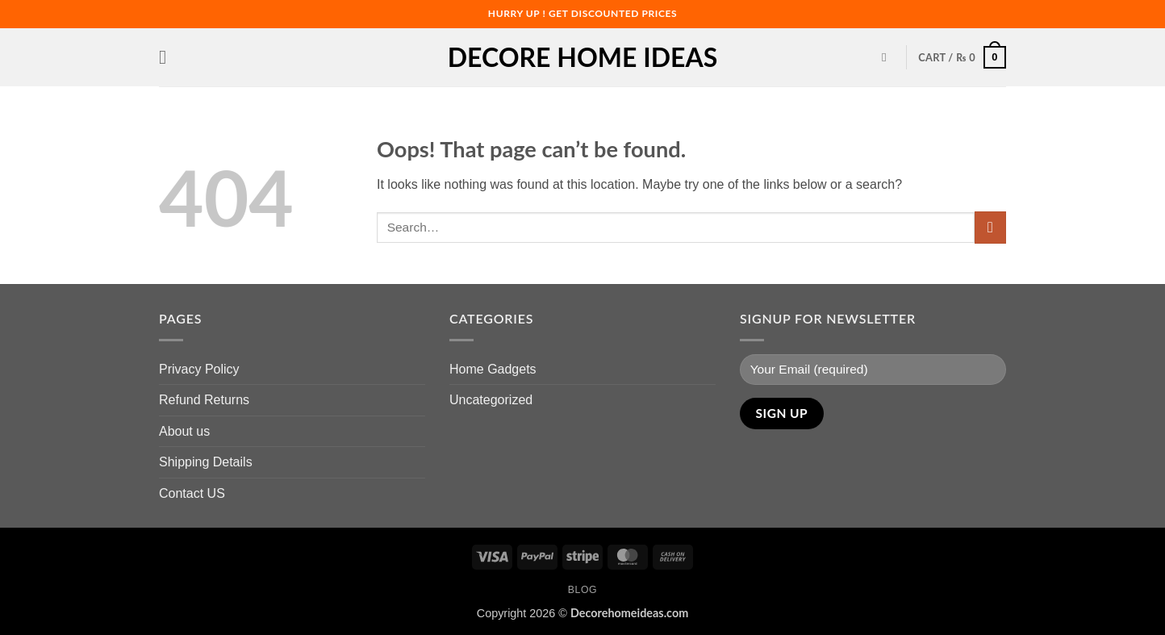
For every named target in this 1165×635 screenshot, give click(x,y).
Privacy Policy (199, 369)
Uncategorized (490, 400)
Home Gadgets (493, 369)
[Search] (888, 57)
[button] (168, 57)
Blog (582, 589)
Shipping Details (206, 462)
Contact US (192, 493)
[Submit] (990, 227)
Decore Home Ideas (582, 57)
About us (184, 431)
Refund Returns (204, 400)
